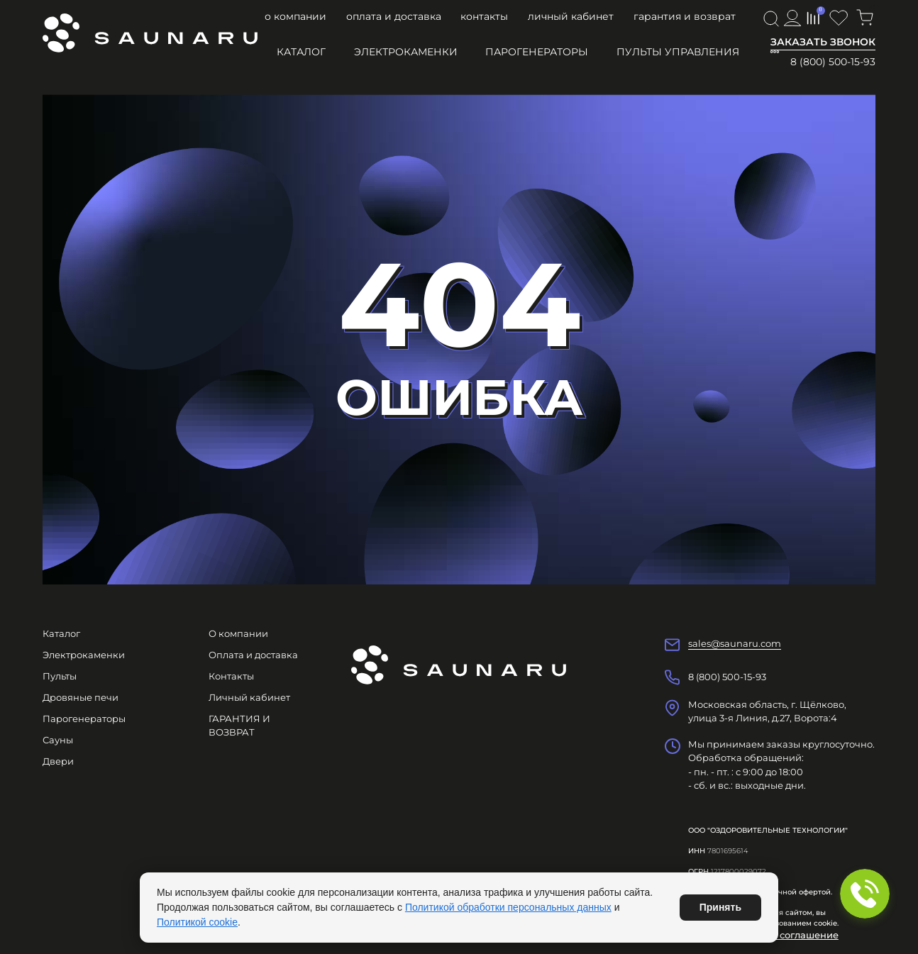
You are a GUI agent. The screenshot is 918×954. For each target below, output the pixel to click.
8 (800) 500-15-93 (832, 61)
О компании (295, 16)
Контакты (484, 16)
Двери (58, 761)
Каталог (301, 51)
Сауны (58, 739)
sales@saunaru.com (734, 643)
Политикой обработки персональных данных (508, 907)
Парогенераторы (536, 51)
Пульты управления (677, 51)
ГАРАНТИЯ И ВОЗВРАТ (685, 16)
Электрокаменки (406, 51)
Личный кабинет (571, 16)
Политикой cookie (197, 922)
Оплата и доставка (393, 16)
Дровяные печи (80, 697)
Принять (720, 907)
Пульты (60, 676)
